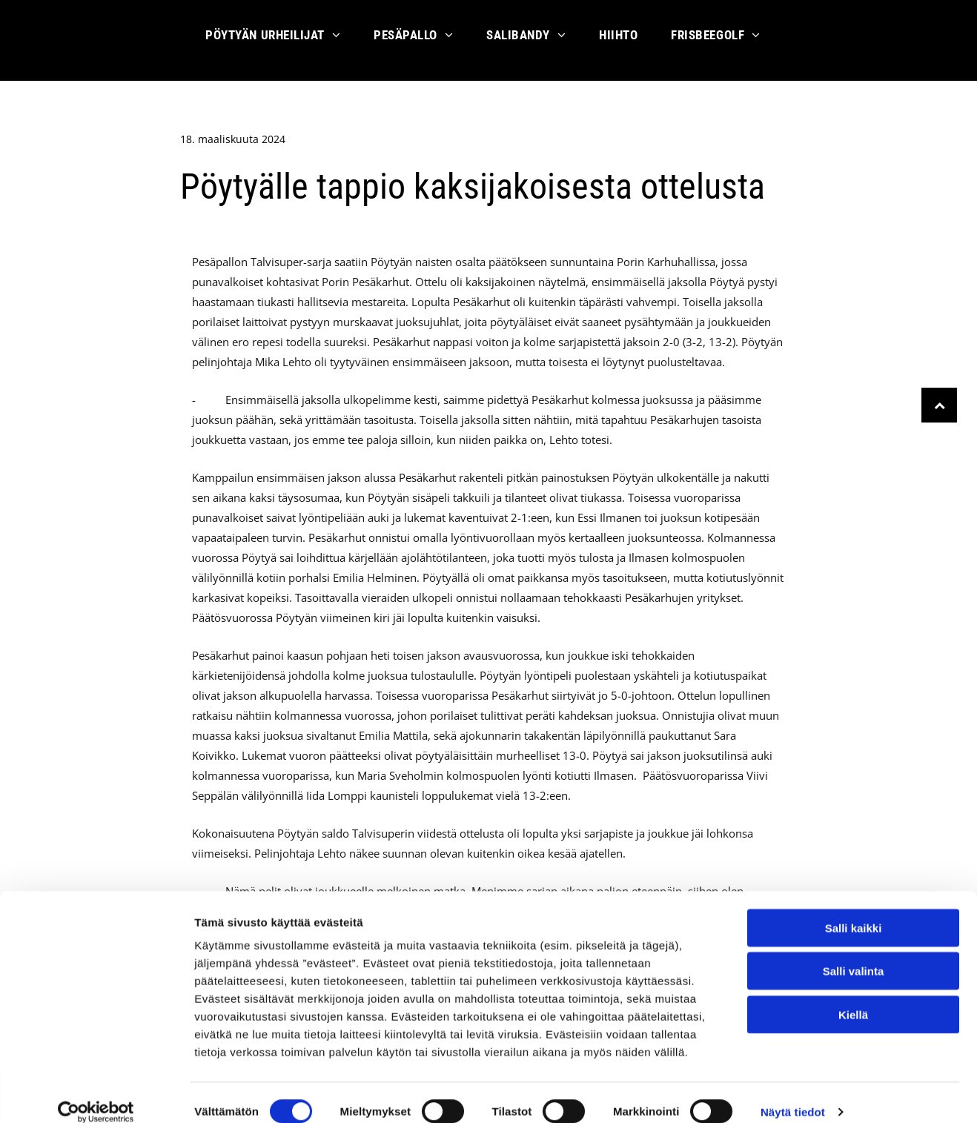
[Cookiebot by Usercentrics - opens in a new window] (96, 1094)
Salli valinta (853, 953)
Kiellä (853, 996)
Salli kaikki (853, 910)
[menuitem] (278, 40)
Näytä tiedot (793, 1093)
